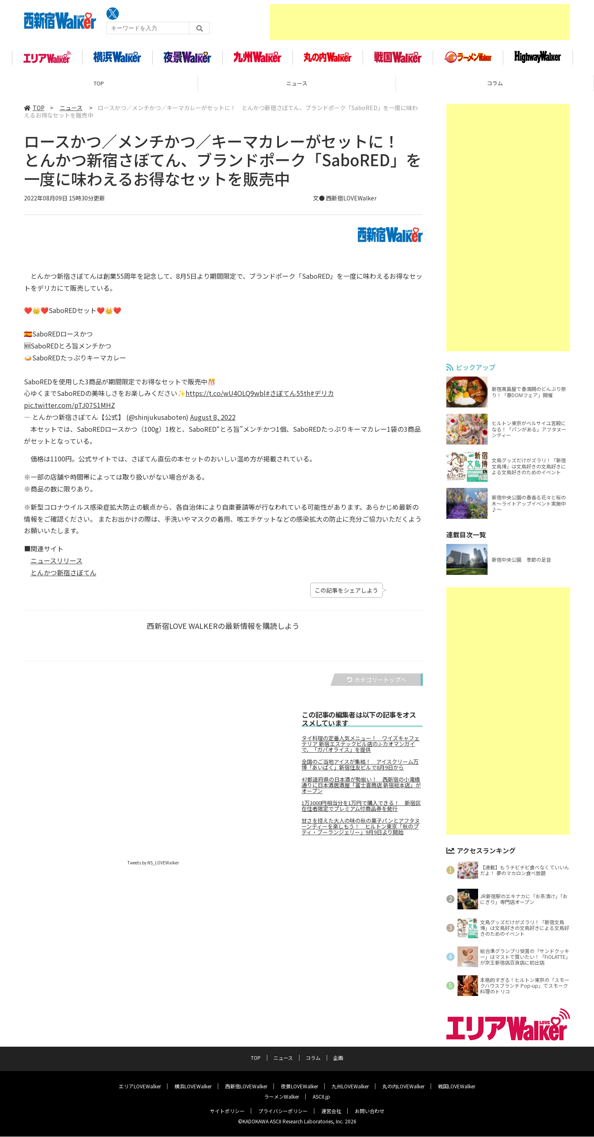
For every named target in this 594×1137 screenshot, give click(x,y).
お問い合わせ (369, 1111)
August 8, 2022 (213, 422)
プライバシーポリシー (283, 1111)
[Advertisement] (420, 22)
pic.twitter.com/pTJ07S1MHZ (69, 410)
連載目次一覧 (466, 540)
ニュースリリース (56, 566)
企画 (338, 1058)
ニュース (296, 88)
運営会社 (331, 1111)
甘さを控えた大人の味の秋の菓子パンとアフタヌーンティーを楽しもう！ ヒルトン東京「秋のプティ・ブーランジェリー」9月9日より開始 (361, 831)
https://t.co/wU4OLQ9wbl (226, 398)
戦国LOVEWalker (456, 1086)
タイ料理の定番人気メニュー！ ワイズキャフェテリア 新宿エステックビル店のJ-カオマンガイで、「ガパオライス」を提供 (361, 749)
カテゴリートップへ (376, 684)
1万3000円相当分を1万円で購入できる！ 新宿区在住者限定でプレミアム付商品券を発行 (361, 811)
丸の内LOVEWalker (403, 1086)
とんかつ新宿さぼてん (64, 577)
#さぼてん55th (288, 398)
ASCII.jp (321, 1096)
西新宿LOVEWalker (246, 1086)
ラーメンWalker (281, 1096)
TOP (99, 88)
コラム (495, 88)
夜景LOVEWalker (299, 1086)
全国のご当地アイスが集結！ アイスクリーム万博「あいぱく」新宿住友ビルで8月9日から (360, 770)
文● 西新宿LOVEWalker (345, 203)
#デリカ (322, 398)
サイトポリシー (227, 1111)
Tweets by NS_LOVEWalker (153, 868)
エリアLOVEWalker (140, 1086)
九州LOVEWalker (350, 1086)
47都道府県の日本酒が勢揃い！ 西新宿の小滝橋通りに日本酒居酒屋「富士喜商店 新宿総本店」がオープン (361, 790)
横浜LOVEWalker (193, 1086)
